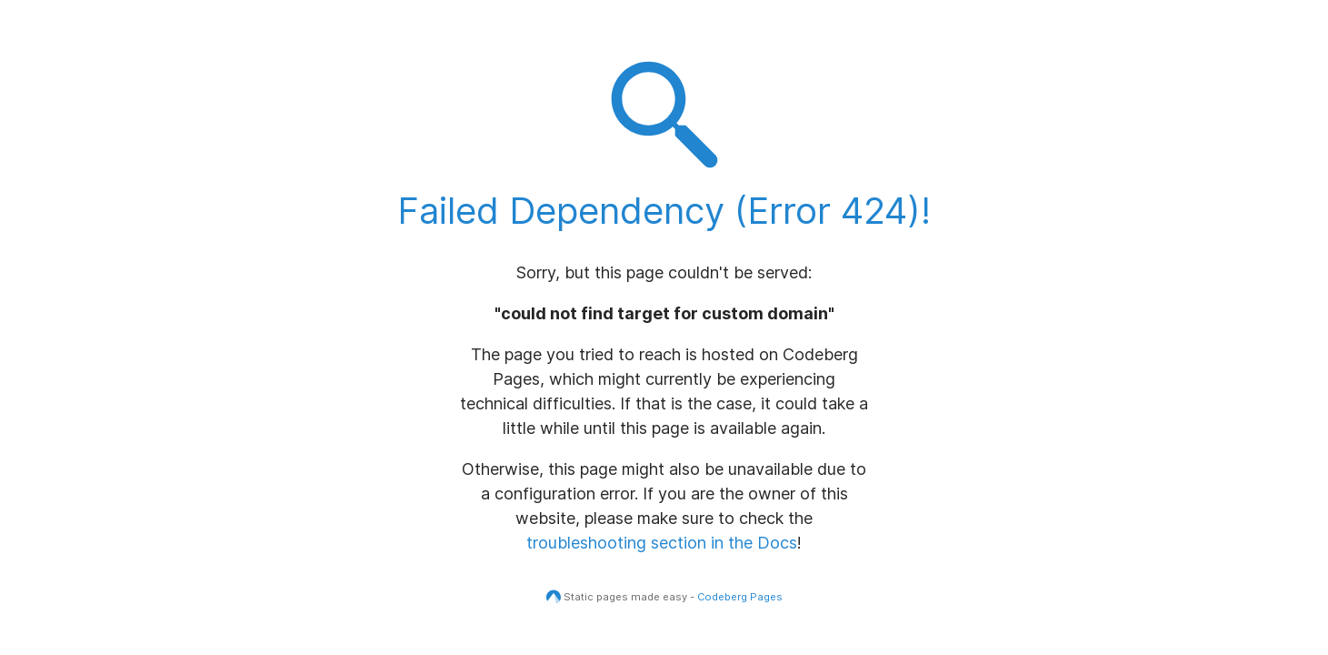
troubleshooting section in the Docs (661, 542)
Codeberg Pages (740, 596)
